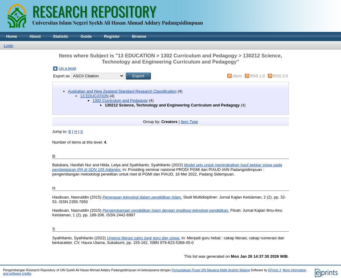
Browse (139, 36)
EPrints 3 (274, 270)
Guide (86, 36)
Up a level (67, 68)
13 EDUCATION (94, 96)
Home (11, 36)
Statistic (61, 36)
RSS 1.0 (257, 76)
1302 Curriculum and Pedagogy (120, 100)
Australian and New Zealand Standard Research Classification (122, 91)
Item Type (189, 121)
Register (112, 36)
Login (8, 45)
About (35, 36)
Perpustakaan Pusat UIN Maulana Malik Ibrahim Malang (210, 270)
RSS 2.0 (280, 76)
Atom (237, 76)
